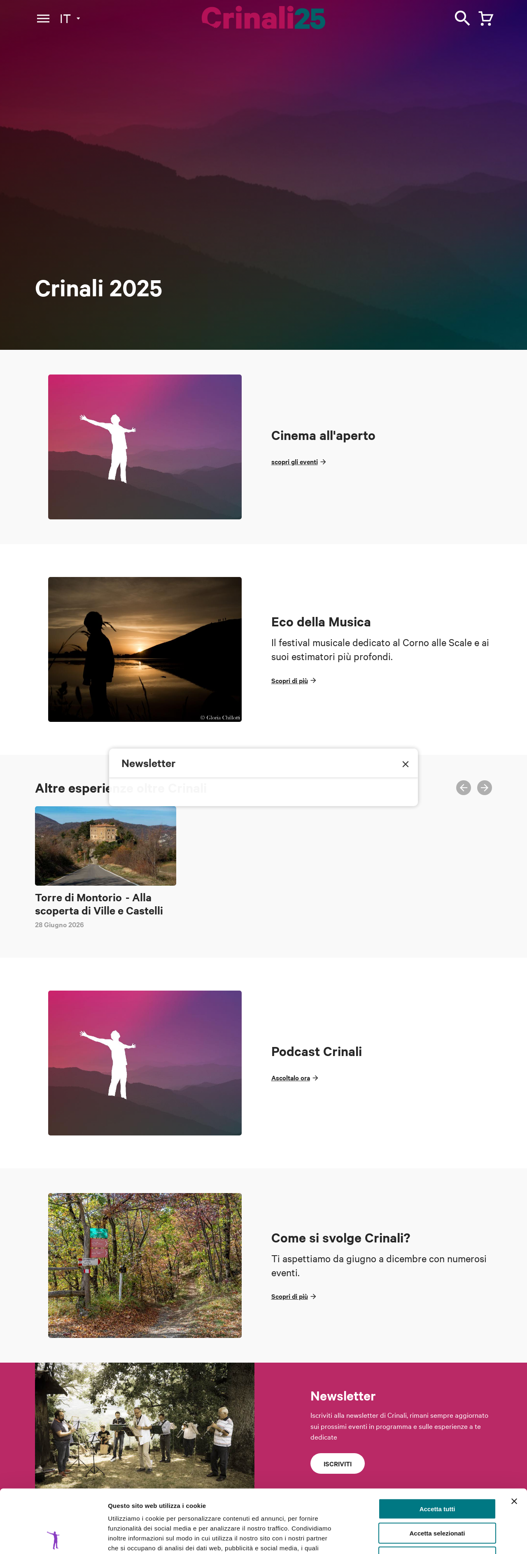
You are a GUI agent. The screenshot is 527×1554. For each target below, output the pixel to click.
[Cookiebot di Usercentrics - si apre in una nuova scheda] (53, 1538)
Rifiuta (437, 1493)
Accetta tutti (437, 1445)
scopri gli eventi (294, 461)
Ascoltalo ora (290, 1077)
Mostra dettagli (433, 1537)
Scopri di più (289, 680)
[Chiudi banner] (514, 1438)
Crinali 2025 (98, 287)
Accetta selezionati (437, 1469)
